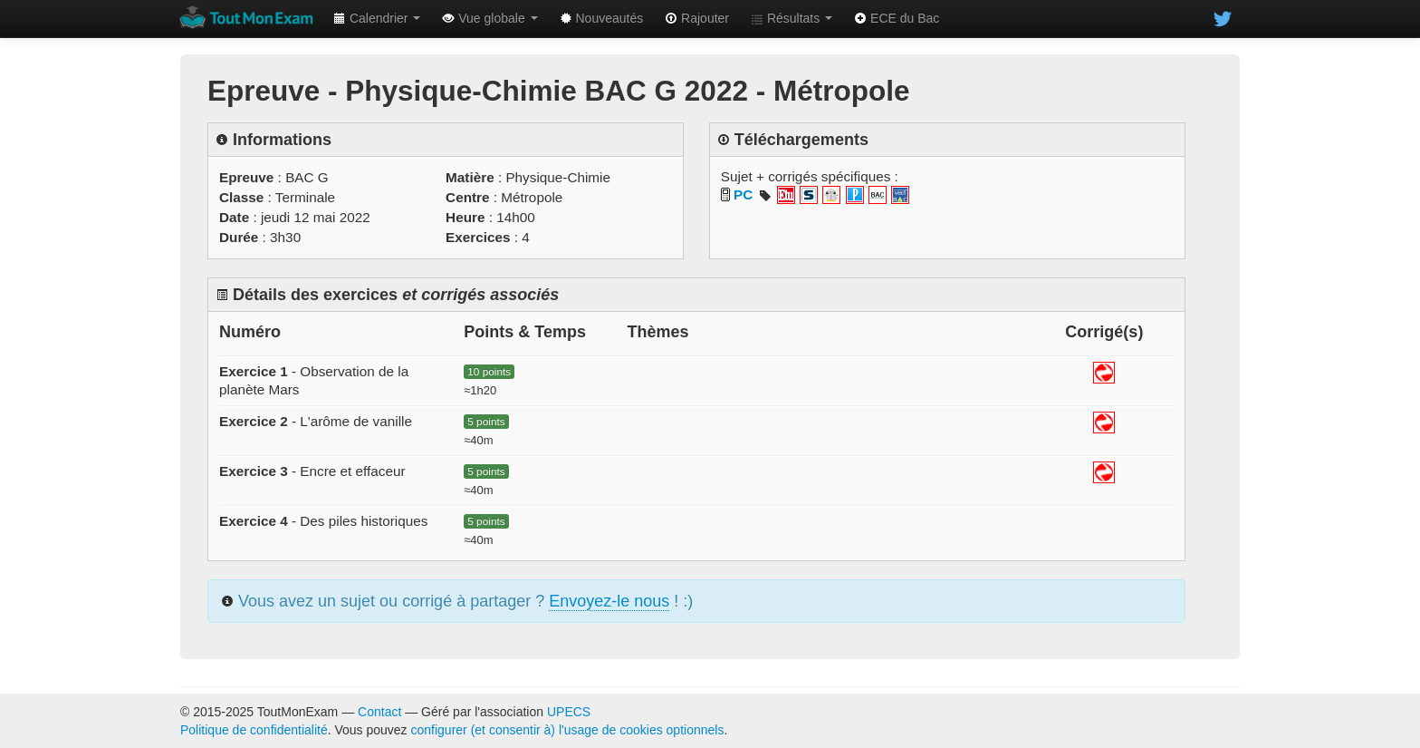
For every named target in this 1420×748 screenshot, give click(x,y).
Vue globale (489, 18)
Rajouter (697, 18)
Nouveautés (602, 18)
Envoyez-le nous (609, 601)
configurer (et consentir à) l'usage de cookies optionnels (567, 730)
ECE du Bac (896, 18)
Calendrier (376, 18)
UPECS (568, 711)
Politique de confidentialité (254, 730)
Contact (379, 711)
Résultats (791, 18)
